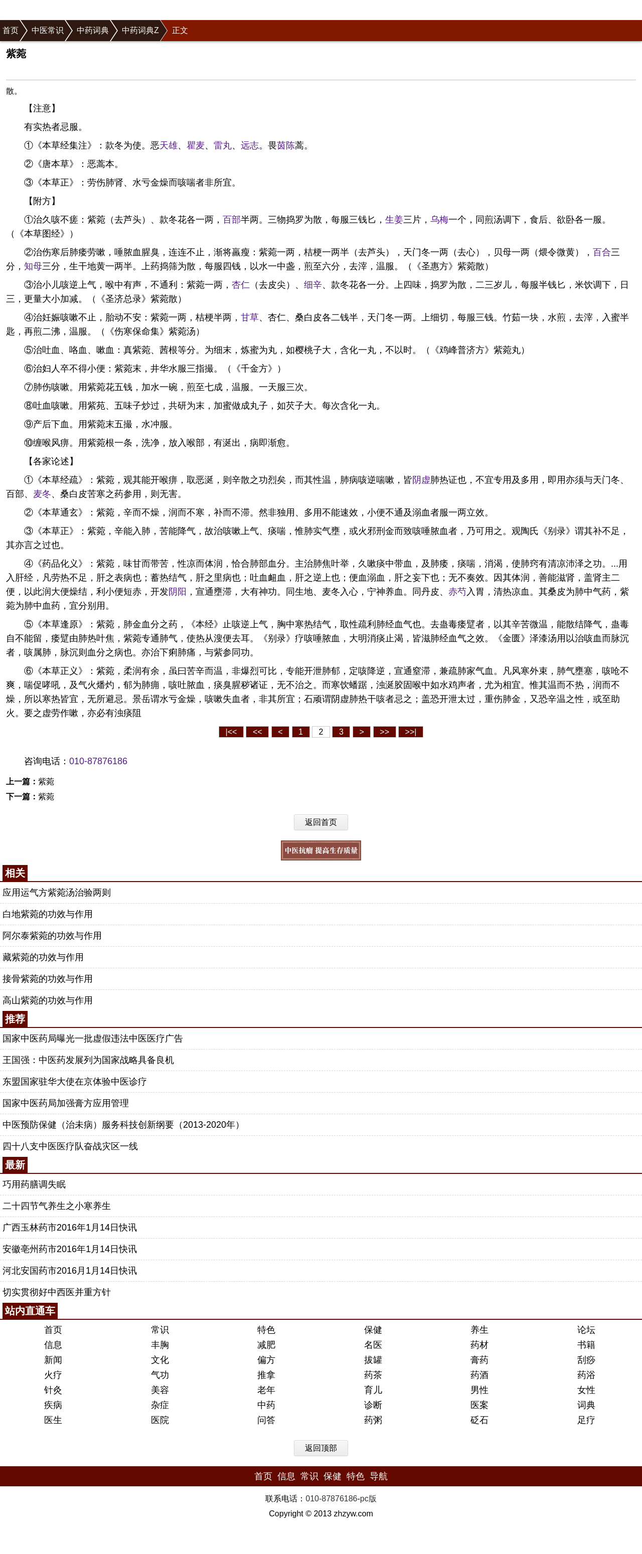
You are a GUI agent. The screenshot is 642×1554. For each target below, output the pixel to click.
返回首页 (321, 822)
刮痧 (586, 1360)
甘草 (250, 317)
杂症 (160, 1405)
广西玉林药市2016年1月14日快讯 (70, 1228)
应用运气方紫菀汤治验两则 (57, 893)
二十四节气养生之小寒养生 (57, 1206)
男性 (479, 1390)
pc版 (368, 1498)
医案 (479, 1405)
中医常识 (48, 30)
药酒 (479, 1375)
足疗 (586, 1420)
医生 (53, 1420)
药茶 (373, 1375)
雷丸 (223, 145)
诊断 (373, 1405)
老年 (266, 1390)
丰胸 (160, 1345)
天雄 (168, 145)
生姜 (394, 220)
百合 (602, 252)
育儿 (373, 1390)
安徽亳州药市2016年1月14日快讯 (70, 1249)
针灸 (53, 1390)
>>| (411, 732)
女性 (586, 1390)
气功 (160, 1375)
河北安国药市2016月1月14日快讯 (70, 1271)
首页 (11, 30)
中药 (266, 1405)
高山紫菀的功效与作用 (48, 1000)
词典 (586, 1405)
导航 (379, 1476)
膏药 (479, 1360)
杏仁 (241, 285)
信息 (53, 1345)
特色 (266, 1330)
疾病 (53, 1405)
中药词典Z (140, 30)
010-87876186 (98, 761)
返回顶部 (321, 1448)
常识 (160, 1330)
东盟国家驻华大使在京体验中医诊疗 (75, 1082)
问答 (266, 1420)
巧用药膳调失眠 (34, 1184)
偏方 (266, 1360)
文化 (160, 1360)
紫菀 (46, 781)
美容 (160, 1390)
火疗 (53, 1375)
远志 (250, 145)
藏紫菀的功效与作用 (43, 957)
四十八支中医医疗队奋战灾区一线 (70, 1146)
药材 (479, 1345)
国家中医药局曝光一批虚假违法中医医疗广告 (93, 1038)
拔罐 (373, 1360)
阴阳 (178, 592)
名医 (373, 1345)
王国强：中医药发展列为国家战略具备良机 (88, 1060)
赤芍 (457, 592)
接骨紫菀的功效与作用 (48, 979)
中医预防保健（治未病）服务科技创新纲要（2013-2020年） (123, 1125)
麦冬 (42, 494)
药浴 (586, 1375)
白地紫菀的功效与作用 (48, 914)
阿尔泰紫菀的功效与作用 (52, 936)
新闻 (53, 1360)
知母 (33, 266)
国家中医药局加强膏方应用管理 (66, 1103)
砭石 (479, 1420)
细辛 (313, 285)
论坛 (586, 1330)
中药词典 (93, 30)
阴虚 (421, 480)
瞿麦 (196, 145)
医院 (160, 1420)
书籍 (586, 1345)
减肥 (266, 1345)
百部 (232, 220)
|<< (231, 732)
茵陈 (286, 145)
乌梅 (439, 220)
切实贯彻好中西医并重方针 (57, 1292)
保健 (373, 1330)
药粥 (373, 1420)
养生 (479, 1330)
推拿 (266, 1375)
